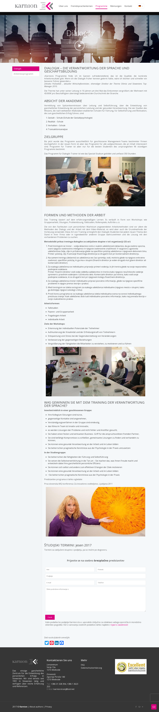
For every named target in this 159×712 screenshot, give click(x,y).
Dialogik (17, 68)
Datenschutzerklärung (91, 667)
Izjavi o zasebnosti (119, 624)
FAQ (83, 665)
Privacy (48, 706)
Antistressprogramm (23, 73)
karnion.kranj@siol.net (63, 689)
